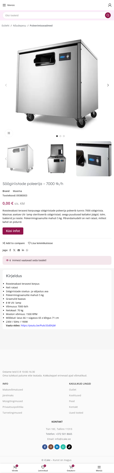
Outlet (72, 389)
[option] (57, 136)
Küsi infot (13, 231)
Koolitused (75, 395)
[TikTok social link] (69, 446)
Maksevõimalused (13, 389)
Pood (72, 401)
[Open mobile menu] (8, 5)
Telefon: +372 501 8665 (59, 433)
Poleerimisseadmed (41, 25)
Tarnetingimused (12, 412)
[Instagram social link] (50, 446)
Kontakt (73, 407)
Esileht (5, 25)
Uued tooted (76, 412)
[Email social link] (19, 250)
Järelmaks (8, 395)
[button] (6, 85)
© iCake (46, 460)
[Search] (57, 15)
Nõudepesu (19, 25)
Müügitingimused (13, 401)
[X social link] (14, 250)
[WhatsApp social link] (27, 250)
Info (5, 383)
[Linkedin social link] (23, 250)
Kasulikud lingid (80, 383)
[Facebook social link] (10, 250)
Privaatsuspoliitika (13, 407)
